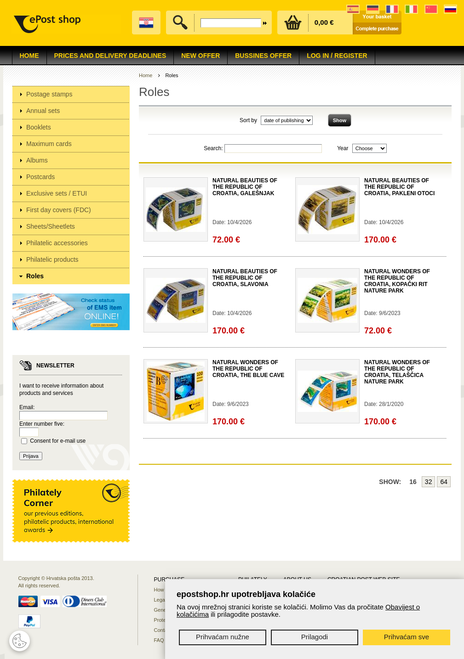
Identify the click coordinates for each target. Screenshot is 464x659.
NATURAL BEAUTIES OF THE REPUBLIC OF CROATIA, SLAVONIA (244, 277)
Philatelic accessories (57, 243)
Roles (35, 276)
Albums (37, 160)
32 (428, 481)
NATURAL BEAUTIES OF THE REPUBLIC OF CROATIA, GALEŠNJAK (244, 187)
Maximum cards (49, 143)
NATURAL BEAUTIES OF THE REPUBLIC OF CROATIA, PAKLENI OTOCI (399, 187)
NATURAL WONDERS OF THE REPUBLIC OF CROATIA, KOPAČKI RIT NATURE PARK (397, 281)
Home (29, 55)
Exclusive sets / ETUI (56, 193)
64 (443, 481)
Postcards (40, 176)
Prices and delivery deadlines (110, 55)
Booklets (38, 127)
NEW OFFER (200, 55)
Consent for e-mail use (58, 441)
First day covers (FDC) (58, 210)
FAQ (159, 640)
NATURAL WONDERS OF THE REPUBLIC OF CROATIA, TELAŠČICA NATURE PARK (397, 372)
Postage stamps (49, 94)
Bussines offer (263, 55)
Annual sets (43, 110)
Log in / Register (337, 55)
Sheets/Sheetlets (50, 226)
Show (339, 120)
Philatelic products (52, 259)
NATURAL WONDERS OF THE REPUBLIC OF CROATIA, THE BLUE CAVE (248, 368)
